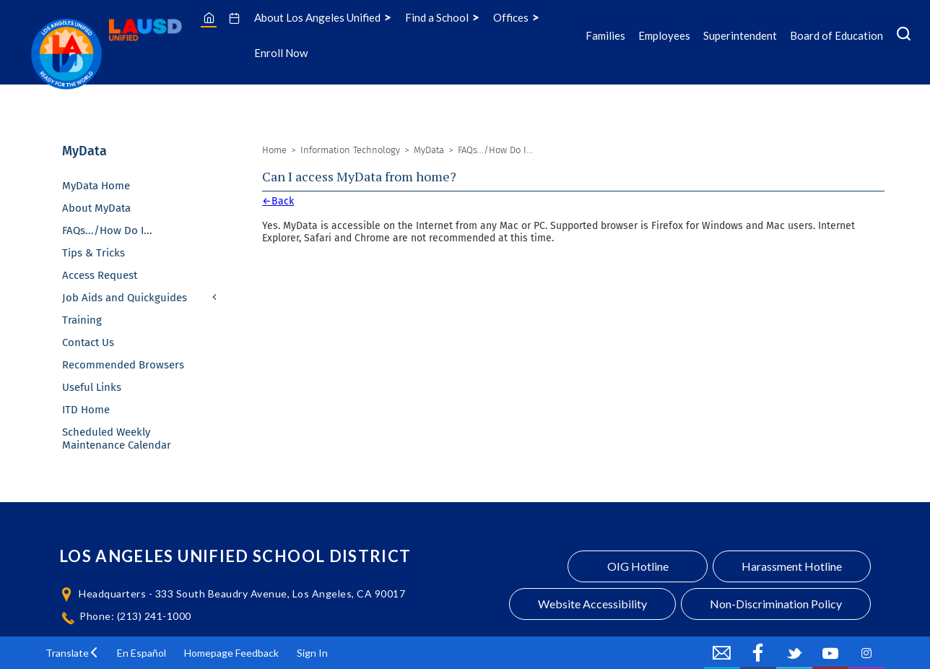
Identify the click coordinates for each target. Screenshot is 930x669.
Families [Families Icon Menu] (605, 35)
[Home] (209, 17)
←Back (278, 201)
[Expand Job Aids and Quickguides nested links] (215, 298)
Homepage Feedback (231, 653)
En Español (141, 653)
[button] (72, 653)
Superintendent (740, 35)
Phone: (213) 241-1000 (135, 616)
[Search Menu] (904, 35)
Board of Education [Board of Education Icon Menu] (836, 35)
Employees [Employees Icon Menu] (664, 35)
